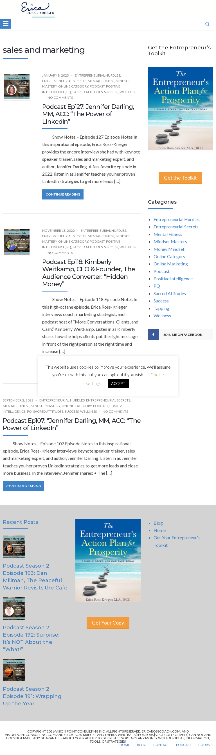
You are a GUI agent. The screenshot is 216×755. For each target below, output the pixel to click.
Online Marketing (171, 263)
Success (111, 92)
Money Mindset (169, 249)
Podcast (97, 86)
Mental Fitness (101, 81)
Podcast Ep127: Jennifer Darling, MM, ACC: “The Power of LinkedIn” (88, 114)
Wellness (128, 92)
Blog (158, 522)
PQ (68, 92)
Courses (205, 745)
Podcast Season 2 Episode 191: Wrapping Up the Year (32, 696)
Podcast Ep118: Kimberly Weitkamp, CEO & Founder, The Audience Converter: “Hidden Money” (88, 273)
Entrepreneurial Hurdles (97, 75)
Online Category (73, 86)
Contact (161, 745)
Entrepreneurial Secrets (64, 81)
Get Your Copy (108, 623)
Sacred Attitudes (88, 92)
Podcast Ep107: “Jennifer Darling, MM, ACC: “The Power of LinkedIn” (72, 424)
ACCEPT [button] (118, 383)
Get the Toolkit (180, 178)
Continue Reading (63, 194)
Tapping (161, 308)
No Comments (60, 97)
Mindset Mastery (45, 406)
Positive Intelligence (173, 278)
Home (160, 530)
